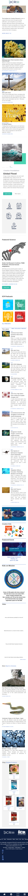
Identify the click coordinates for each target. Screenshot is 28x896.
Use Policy (5, 847)
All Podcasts (6, 323)
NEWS (3, 58)
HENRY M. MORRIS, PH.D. (16, 360)
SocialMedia (17, 894)
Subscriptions (18, 847)
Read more (6, 287)
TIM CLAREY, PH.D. (15, 427)
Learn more (7, 193)
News (5, 839)
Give (20, 839)
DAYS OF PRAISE (5, 123)
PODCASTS (23, 328)
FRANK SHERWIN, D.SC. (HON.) (17, 389)
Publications (9, 839)
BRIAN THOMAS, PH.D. (15, 502)
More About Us (6, 33)
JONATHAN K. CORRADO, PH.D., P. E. (18, 346)
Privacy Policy (11, 847)
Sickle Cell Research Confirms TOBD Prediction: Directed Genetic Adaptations (13, 264)
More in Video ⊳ (23, 659)
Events (17, 839)
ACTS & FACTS (18, 328)
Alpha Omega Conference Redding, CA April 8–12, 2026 (14, 559)
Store (23, 839)
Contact (23, 847)
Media (14, 839)
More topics (18, 193)
